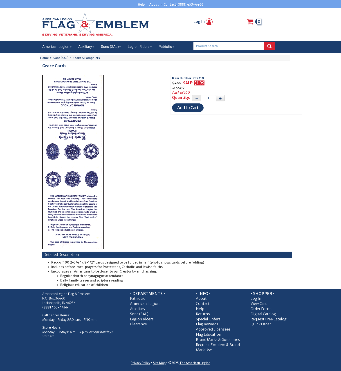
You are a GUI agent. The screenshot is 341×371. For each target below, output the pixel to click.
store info (48, 335)
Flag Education (208, 334)
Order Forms (261, 308)
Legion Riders (140, 47)
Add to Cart (188, 107)
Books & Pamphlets (86, 58)
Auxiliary (86, 47)
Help (141, 4)
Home (44, 58)
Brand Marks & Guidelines (218, 339)
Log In (203, 21)
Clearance (138, 324)
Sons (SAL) (111, 47)
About (154, 4)
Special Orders (208, 319)
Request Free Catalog (269, 319)
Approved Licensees (213, 329)
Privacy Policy (140, 363)
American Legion (57, 47)
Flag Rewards (207, 324)
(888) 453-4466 (190, 4)
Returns (203, 314)
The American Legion (194, 363)
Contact (170, 4)
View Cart (259, 303)
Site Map (159, 363)
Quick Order (261, 324)
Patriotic (166, 47)
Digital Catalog (263, 314)
